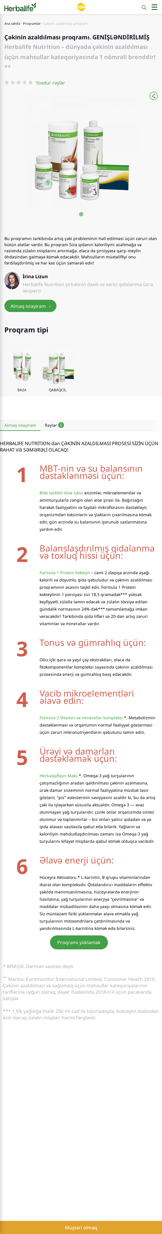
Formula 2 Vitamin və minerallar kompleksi (81, 717)
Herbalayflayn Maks (59, 775)
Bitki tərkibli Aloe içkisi (61, 493)
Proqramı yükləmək (79, 942)
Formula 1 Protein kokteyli (65, 572)
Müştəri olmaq (81, 1227)
